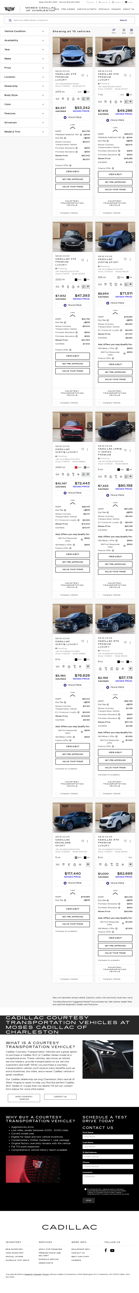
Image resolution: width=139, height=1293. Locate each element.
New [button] (56, 9)
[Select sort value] (114, 31)
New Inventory (14, 1249)
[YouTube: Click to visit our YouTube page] (113, 1250)
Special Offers (14, 1257)
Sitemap (37, 1274)
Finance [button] (116, 9)
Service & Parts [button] (87, 9)
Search (123, 20)
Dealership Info (81, 1249)
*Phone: (86, 1162)
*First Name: (88, 1133)
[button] (90, 52)
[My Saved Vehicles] (129, 2)
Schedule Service (49, 1259)
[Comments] (83, 99)
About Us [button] (128, 9)
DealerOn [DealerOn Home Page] (29, 1274)
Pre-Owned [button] (68, 9)
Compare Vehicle (69, 213)
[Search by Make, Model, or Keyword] (65, 20)
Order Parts (46, 1263)
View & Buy (72, 171)
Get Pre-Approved (72, 179)
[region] (72, 148)
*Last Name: (88, 1142)
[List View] (131, 31)
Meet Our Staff (80, 1257)
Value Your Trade (72, 187)
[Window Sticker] (88, 99)
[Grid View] (123, 31)
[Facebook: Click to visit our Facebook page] (107, 1250)
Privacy (45, 1274)
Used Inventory (15, 1253)
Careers (76, 1260)
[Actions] (87, 75)
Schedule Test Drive (17, 1260)
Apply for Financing (50, 1249)
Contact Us (60, 1097)
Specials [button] (104, 9)
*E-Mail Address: (90, 1152)
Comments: (88, 1172)
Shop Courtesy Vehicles (24, 1098)
